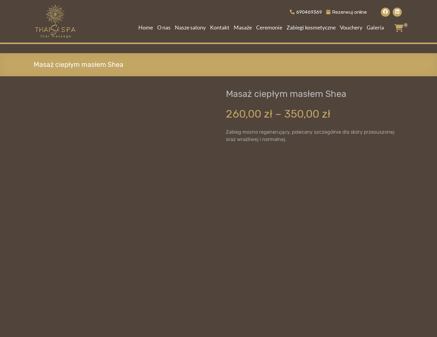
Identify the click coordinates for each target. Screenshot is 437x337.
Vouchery (351, 27)
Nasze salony (190, 27)
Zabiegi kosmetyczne (311, 27)
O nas (164, 27)
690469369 (303, 12)
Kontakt (219, 27)
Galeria (375, 27)
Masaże (243, 27)
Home (145, 27)
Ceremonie (269, 27)
